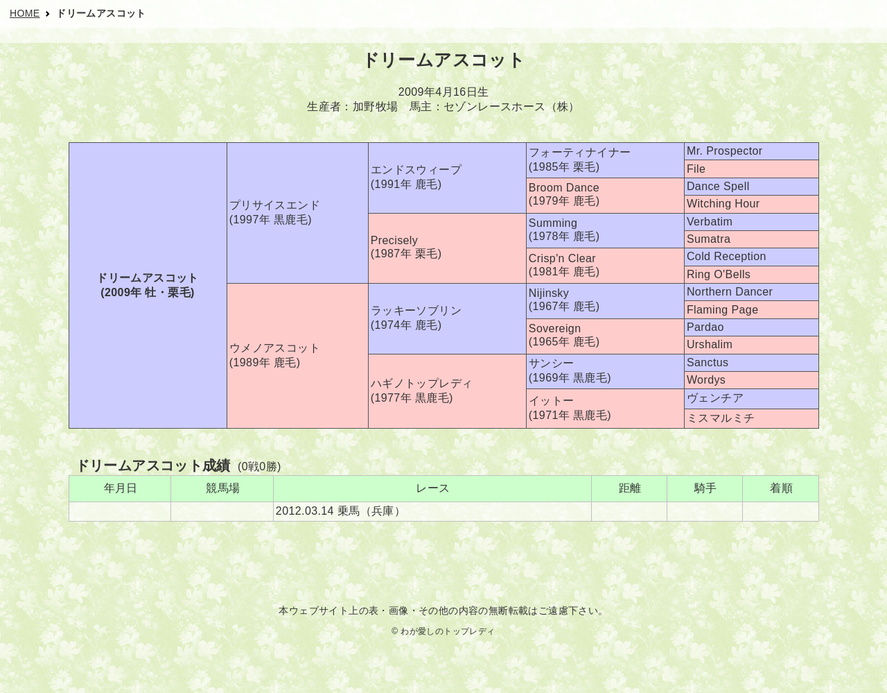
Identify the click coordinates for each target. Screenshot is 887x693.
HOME (25, 13)
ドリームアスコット (101, 13)
